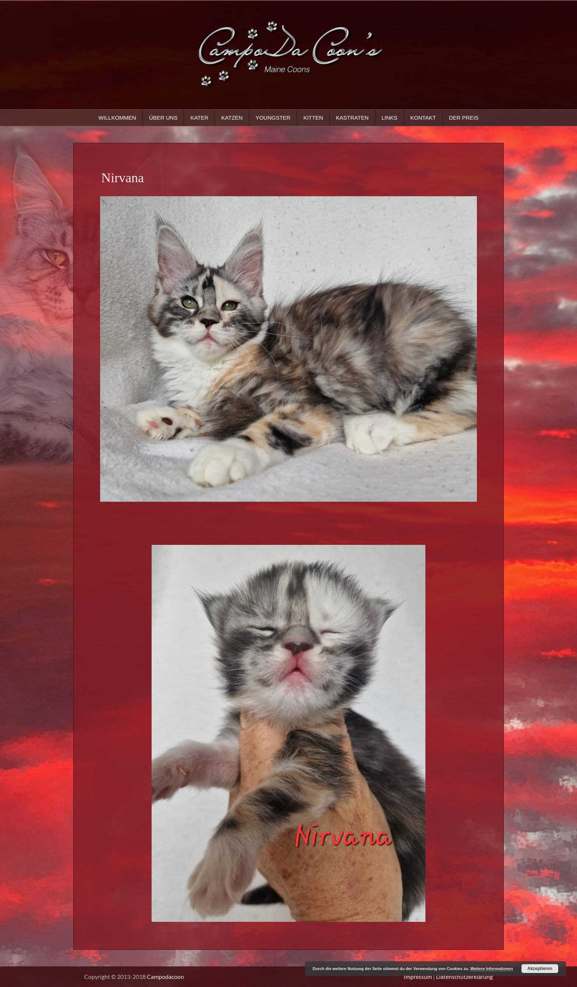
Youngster (272, 117)
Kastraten (352, 117)
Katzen (232, 117)
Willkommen (117, 117)
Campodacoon (165, 976)
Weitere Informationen (491, 968)
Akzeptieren (539, 968)
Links (389, 117)
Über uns (163, 117)
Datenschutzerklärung (464, 976)
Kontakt (423, 117)
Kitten (313, 117)
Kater (199, 117)
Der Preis (464, 117)
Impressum (418, 976)
